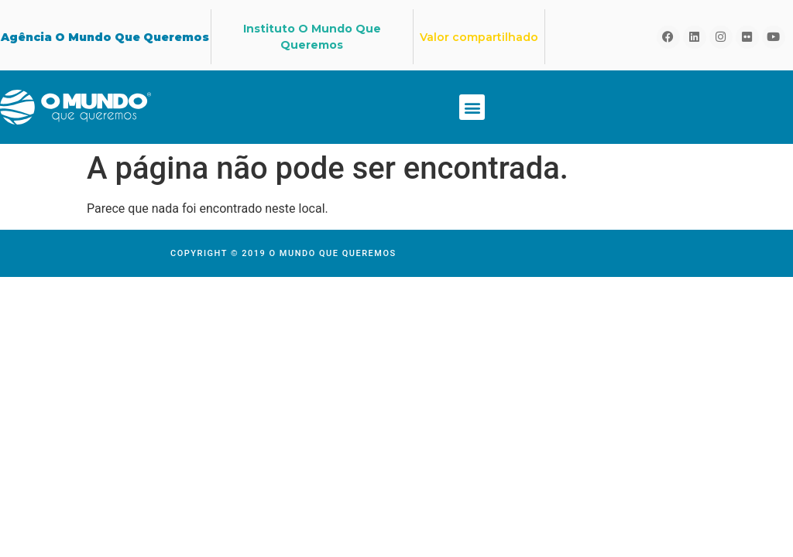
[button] (472, 107)
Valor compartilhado (479, 37)
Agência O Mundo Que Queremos (105, 37)
